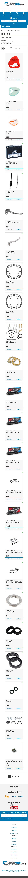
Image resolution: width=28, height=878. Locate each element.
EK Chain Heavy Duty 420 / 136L (12, 462)
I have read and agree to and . (14, 818)
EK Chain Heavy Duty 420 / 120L (12, 432)
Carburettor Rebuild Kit (11, 342)
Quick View (18, 80)
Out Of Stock (9, 80)
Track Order (14, 830)
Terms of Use (14, 849)
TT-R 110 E (17, 30)
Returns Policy (14, 855)
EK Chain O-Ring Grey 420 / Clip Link (13, 552)
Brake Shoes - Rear (10, 312)
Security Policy (14, 858)
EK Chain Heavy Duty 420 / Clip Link (13, 492)
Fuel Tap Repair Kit (10, 731)
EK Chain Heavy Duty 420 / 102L (12, 402)
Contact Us (14, 844)
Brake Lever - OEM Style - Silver (12, 223)
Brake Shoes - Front (10, 283)
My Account (13, 827)
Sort (11, 47)
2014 (12, 30)
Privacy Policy (14, 852)
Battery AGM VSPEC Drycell (11, 163)
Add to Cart (9, 110)
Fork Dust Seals (9, 642)
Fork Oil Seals (9, 672)
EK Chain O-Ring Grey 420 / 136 (12, 522)
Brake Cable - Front (10, 193)
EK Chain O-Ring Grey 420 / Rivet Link (14, 582)
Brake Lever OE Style (10, 253)
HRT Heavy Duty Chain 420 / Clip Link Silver (14, 762)
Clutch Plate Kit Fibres (10, 372)
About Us (14, 838)
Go (14, 23)
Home (2, 30)
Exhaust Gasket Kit (10, 612)
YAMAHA (7, 30)
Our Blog (14, 841)
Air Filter (7, 73)
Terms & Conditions (17, 818)
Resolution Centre (14, 833)
